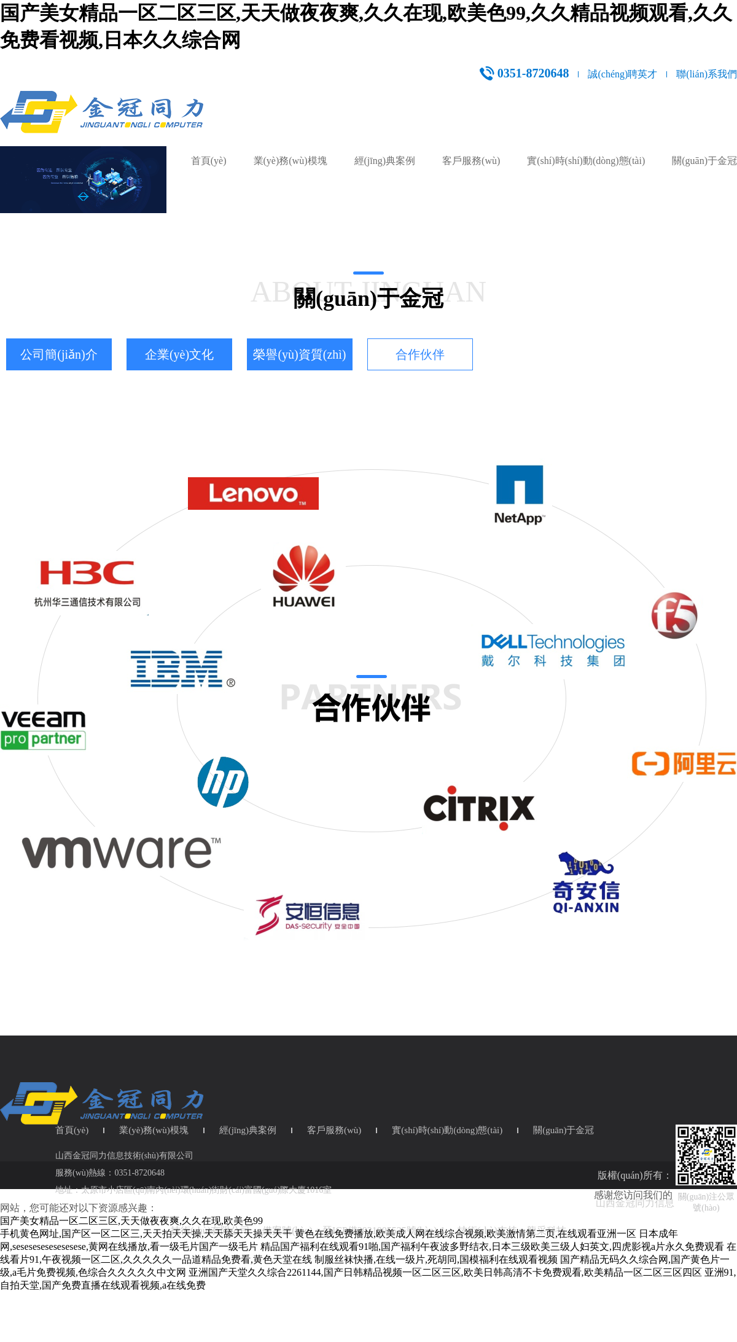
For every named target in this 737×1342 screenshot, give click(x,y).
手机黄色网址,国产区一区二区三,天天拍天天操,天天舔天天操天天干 (146, 1233)
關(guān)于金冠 (704, 160)
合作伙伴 (420, 354)
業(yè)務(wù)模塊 (290, 160)
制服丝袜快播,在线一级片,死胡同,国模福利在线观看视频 (436, 1259)
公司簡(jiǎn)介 (58, 354)
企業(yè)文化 (179, 354)
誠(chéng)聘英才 (622, 74)
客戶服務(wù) (471, 160)
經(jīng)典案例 (385, 160)
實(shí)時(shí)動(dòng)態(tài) (586, 160)
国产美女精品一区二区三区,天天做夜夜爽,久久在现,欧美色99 (131, 1220)
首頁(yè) (209, 160)
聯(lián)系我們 (706, 74)
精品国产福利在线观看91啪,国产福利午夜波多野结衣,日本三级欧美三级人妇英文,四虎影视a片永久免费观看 (492, 1246)
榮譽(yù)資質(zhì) (299, 354)
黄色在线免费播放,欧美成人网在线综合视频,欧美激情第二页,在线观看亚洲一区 (465, 1233)
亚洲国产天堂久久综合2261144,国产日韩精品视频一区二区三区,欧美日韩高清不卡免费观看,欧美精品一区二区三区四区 (445, 1272)
